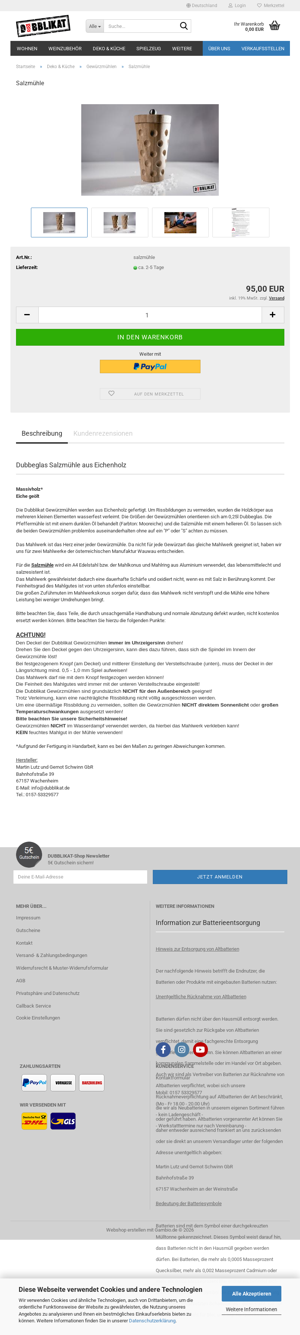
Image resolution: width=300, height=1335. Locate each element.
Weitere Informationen (251, 1309)
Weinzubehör (65, 48)
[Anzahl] (150, 315)
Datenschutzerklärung (152, 1320)
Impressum (28, 918)
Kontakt (24, 943)
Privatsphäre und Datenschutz (47, 993)
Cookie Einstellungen (38, 1018)
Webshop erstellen (126, 1230)
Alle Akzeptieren (251, 1294)
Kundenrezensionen (103, 433)
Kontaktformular (173, 1078)
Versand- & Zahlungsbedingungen (51, 955)
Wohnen (27, 48)
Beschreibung (42, 433)
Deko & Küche (109, 48)
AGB (20, 980)
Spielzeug (148, 48)
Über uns (219, 48)
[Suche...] (95, 26)
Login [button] (237, 5)
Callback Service (33, 1006)
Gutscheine (28, 930)
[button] (202, 5)
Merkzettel (270, 5)
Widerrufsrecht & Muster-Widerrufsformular (62, 968)
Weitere (182, 48)
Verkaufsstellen (262, 48)
